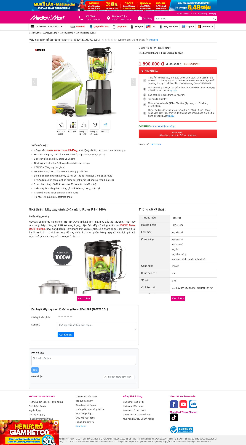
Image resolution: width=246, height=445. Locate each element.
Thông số (152, 40)
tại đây (173, 90)
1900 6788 (155, 143)
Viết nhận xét (138, 40)
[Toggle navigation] (47, 26)
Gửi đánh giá (65, 334)
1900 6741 (128, 409)
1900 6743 (140, 409)
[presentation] (34, 82)
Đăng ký (212, 13)
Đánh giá (35, 324)
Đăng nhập (202, 13)
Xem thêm (81, 422)
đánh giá (125, 40)
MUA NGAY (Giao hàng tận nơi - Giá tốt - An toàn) (177, 132)
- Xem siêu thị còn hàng (162, 125)
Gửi (35, 369)
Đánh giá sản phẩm (41, 317)
